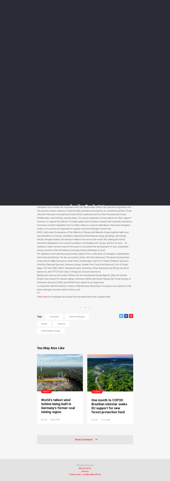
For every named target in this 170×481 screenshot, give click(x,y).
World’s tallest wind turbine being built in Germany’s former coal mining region (58, 406)
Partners (85, 471)
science (61, 323)
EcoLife (44, 419)
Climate (96, 392)
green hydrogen (77, 316)
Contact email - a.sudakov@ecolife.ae (85, 474)
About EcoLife (85, 468)
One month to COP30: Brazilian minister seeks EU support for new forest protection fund (109, 406)
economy (54, 316)
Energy (46, 392)
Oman (44, 323)
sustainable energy (50, 331)
